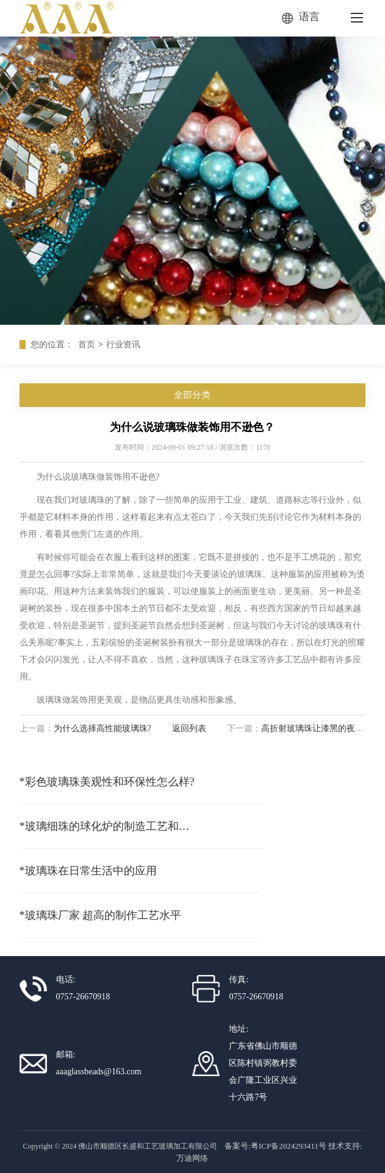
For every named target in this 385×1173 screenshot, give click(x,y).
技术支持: (345, 1145)
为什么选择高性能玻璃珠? (102, 728)
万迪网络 (192, 1158)
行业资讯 (123, 344)
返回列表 (189, 728)
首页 (86, 344)
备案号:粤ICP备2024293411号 (275, 1145)
